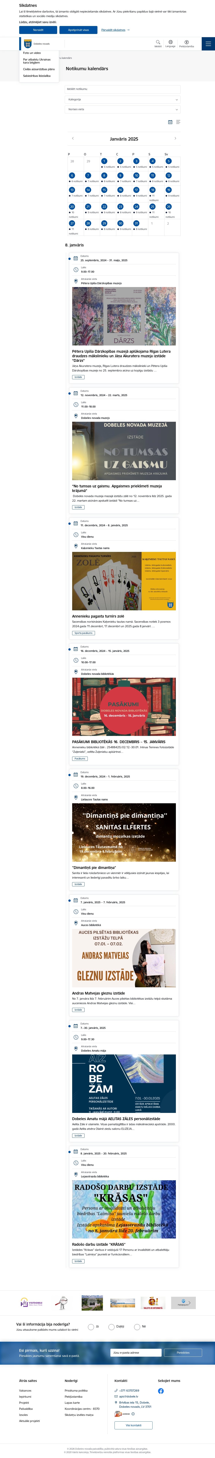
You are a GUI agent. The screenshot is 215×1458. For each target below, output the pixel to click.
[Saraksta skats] (178, 122)
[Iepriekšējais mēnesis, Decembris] (73, 138)
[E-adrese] (122, 1414)
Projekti (24, 1402)
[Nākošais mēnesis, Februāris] (175, 138)
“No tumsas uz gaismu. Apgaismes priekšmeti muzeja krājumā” (117, 488)
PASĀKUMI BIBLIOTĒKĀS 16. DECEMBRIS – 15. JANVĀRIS (118, 742)
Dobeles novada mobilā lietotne (38, 90)
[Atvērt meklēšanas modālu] (158, 44)
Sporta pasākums (83, 633)
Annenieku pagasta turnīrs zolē (98, 616)
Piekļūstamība (73, 1396)
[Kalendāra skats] (170, 122)
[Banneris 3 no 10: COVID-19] (92, 1303)
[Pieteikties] (183, 1353)
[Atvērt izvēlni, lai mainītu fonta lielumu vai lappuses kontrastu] (186, 44)
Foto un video (32, 98)
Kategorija (75, 99)
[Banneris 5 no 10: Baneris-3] (153, 1303)
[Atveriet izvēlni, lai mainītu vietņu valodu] (170, 44)
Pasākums (80, 758)
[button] (108, 164)
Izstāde (78, 377)
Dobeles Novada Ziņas (37, 82)
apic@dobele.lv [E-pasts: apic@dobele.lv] (128, 1396)
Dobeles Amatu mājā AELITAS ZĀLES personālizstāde (116, 1119)
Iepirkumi (25, 1396)
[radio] (93, 1326)
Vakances (25, 1390)
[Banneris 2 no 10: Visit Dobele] (62, 1303)
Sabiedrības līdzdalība (37, 121)
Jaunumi (28, 75)
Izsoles (23, 1415)
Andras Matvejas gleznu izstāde (98, 993)
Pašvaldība (26, 1409)
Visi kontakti (133, 1425)
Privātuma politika (76, 1390)
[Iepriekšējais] (25, 1303)
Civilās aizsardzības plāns (39, 114)
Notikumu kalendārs (36, 69)
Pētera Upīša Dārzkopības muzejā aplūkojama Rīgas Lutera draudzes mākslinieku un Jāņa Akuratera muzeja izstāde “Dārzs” (121, 356)
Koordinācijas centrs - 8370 (82, 1409)
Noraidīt (38, 30)
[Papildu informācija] (133, 1413)
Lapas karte (72, 1402)
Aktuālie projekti (29, 1421)
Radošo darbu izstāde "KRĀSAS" (99, 1244)
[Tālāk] (189, 1303)
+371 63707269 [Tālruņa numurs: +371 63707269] (129, 1390)
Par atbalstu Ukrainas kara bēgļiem (37, 106)
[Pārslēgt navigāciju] (208, 43)
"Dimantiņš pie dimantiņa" (94, 867)
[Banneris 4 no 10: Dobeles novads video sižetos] (123, 1303)
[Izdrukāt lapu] (190, 67)
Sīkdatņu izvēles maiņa (79, 1415)
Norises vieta (76, 109)
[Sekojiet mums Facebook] (161, 1391)
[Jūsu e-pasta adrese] (136, 1353)
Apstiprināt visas (78, 30)
